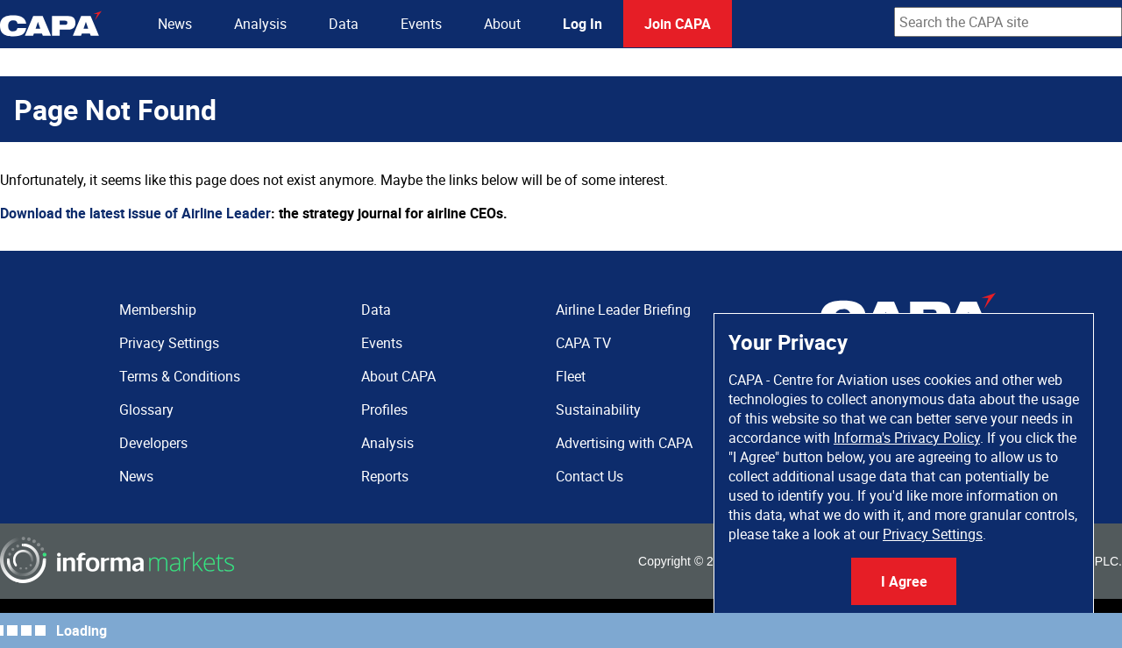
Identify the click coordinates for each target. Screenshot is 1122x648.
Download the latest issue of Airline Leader (135, 213)
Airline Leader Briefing (623, 309)
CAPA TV (583, 342)
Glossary (146, 409)
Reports (384, 476)
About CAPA (398, 376)
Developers (153, 442)
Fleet (571, 376)
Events (421, 23)
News (175, 23)
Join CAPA (677, 23)
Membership (157, 309)
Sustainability (598, 409)
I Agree (904, 581)
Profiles (384, 409)
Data (344, 23)
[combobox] (1008, 22)
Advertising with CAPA (624, 442)
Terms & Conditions (179, 376)
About (502, 23)
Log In (582, 23)
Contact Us (589, 476)
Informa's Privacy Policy (907, 437)
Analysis (260, 23)
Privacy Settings (933, 534)
